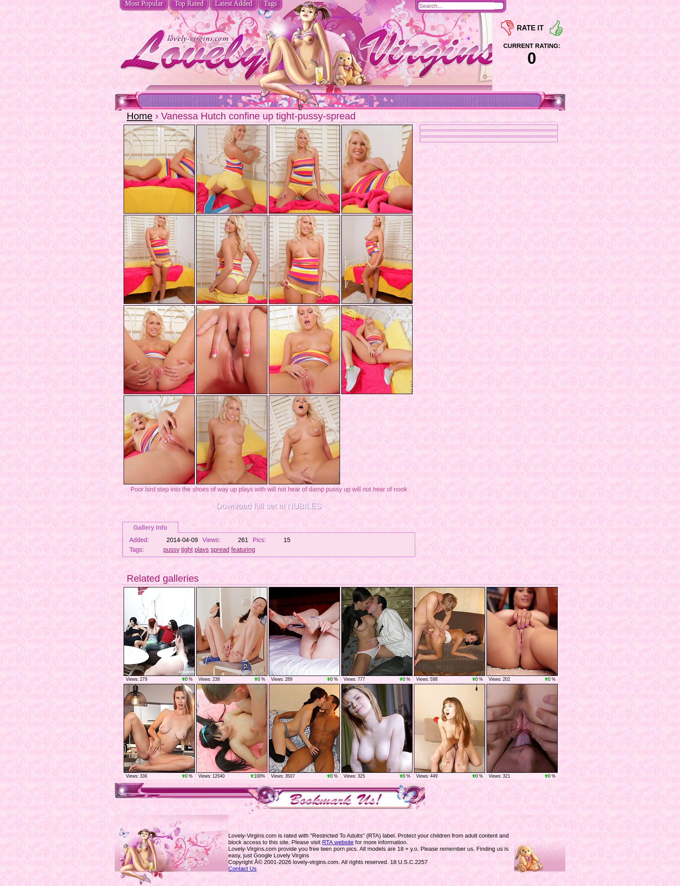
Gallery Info (150, 527)
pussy (171, 549)
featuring (243, 549)
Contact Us (242, 868)
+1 (556, 28)
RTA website (338, 842)
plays (201, 549)
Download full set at (268, 506)
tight (187, 549)
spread (220, 549)
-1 (507, 28)
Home (140, 116)
